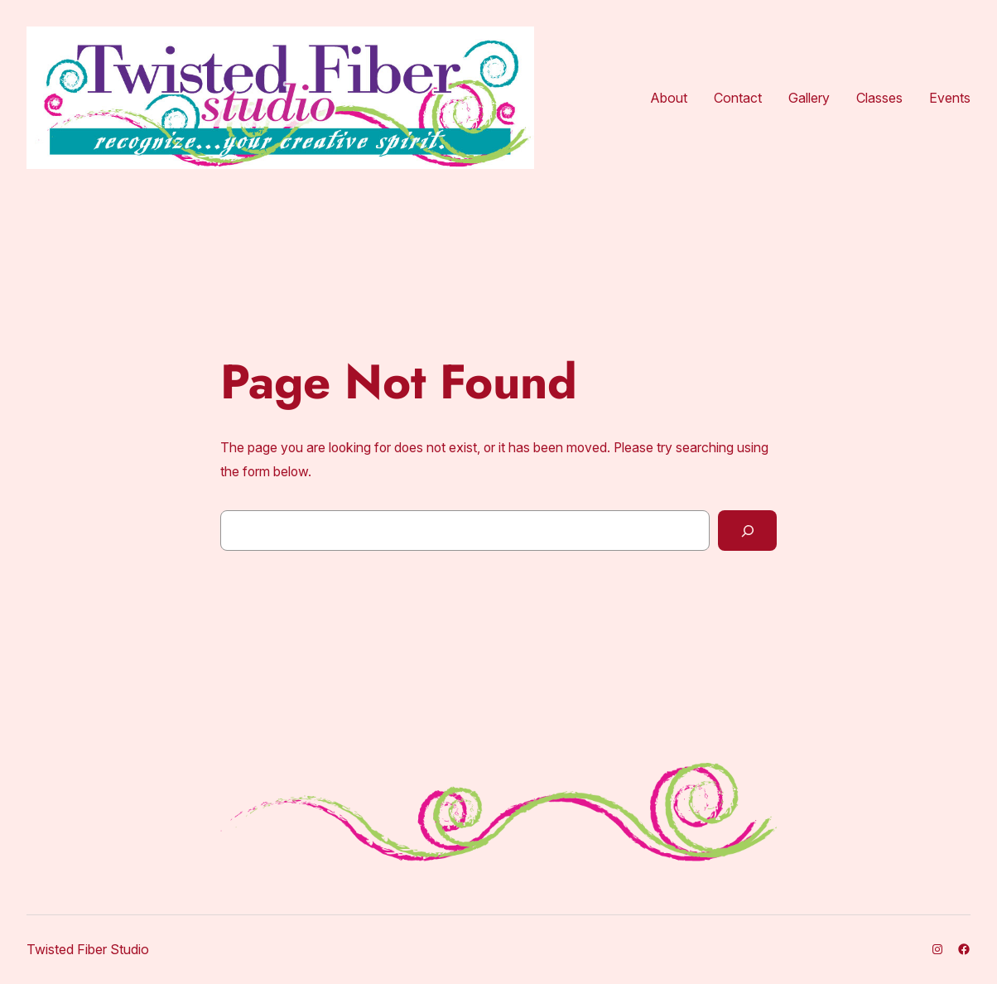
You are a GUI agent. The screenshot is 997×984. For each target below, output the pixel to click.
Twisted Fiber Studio (87, 949)
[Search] (747, 530)
